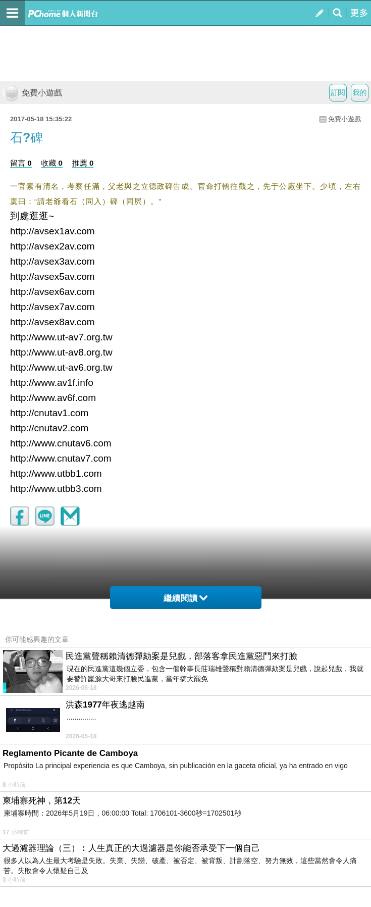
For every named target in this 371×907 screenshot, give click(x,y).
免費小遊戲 (32, 93)
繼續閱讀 (185, 598)
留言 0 (21, 163)
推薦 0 (83, 163)
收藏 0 (52, 163)
